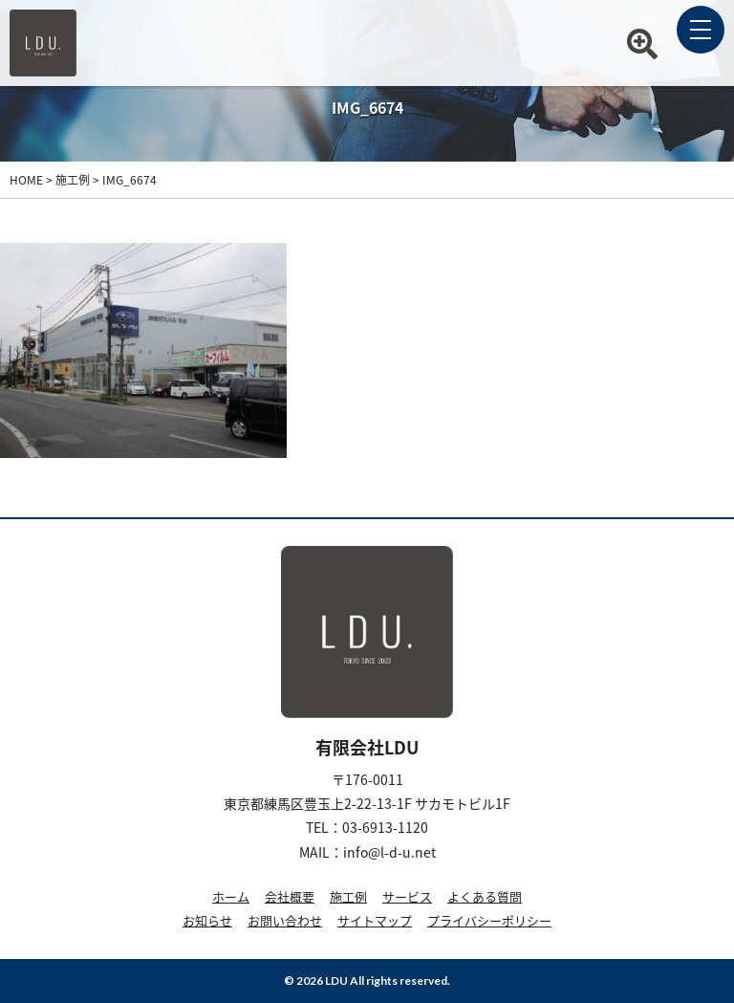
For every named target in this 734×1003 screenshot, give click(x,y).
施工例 (348, 896)
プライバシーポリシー (489, 920)
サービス (407, 896)
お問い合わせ (285, 920)
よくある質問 (484, 896)
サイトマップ (374, 920)
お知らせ (207, 920)
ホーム (230, 896)
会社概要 (289, 896)
